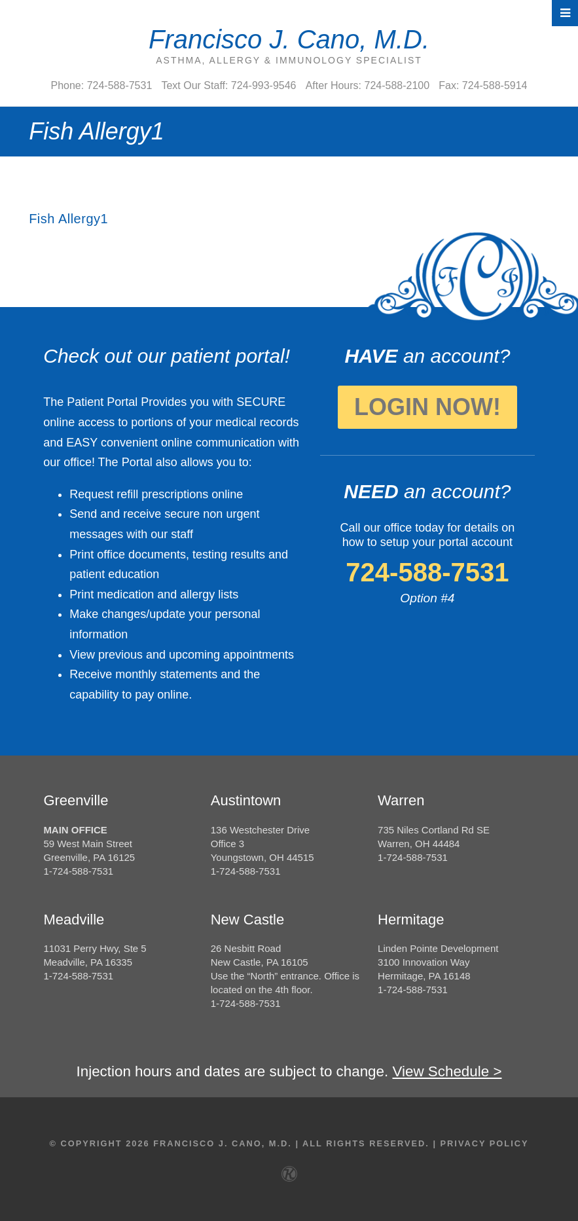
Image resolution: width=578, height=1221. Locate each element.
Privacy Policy (485, 1143)
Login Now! (427, 406)
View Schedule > (446, 1071)
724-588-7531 (427, 572)
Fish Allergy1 (68, 218)
